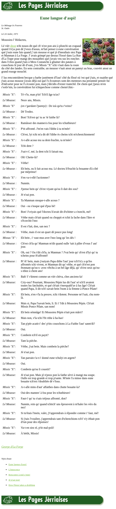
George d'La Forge (12, 446)
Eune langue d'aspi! (18, 464)
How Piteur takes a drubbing (22, 485)
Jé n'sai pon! (14, 480)
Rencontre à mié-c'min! (19, 474)
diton (13, 45)
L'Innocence (14, 469)
